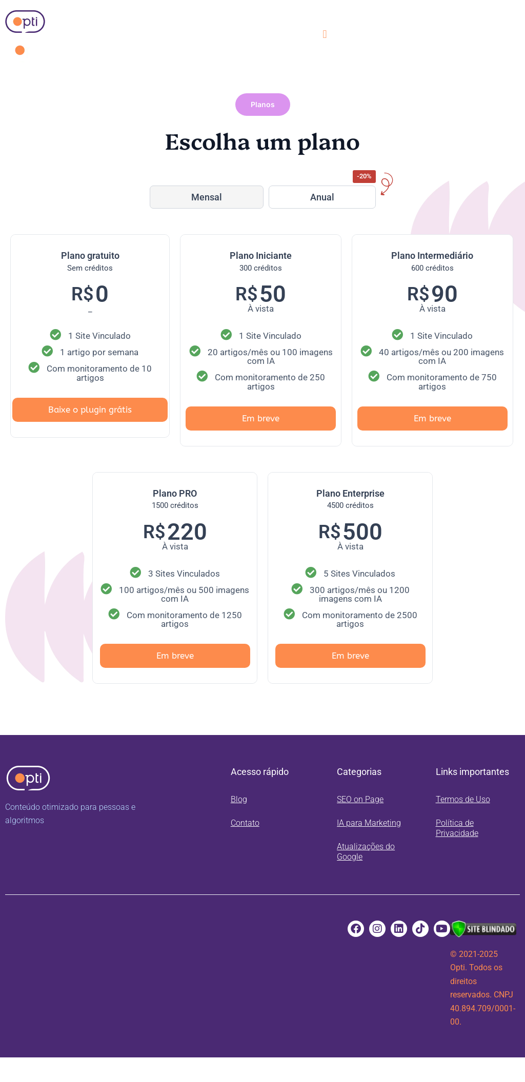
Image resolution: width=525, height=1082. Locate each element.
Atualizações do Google (366, 852)
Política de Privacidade (457, 828)
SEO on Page (360, 799)
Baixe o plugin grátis (90, 409)
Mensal (206, 197)
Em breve (260, 418)
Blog (239, 799)
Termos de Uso (463, 799)
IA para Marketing (369, 823)
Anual (322, 197)
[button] (325, 34)
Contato (245, 823)
